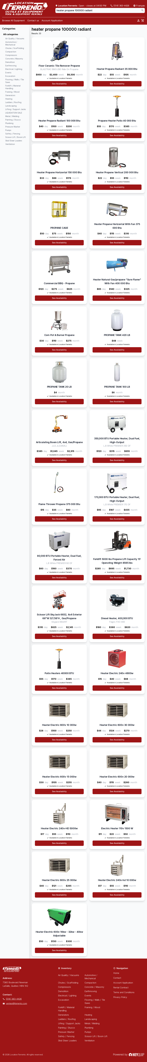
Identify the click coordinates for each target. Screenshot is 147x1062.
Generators (63, 1014)
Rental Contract (120, 987)
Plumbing (89, 1027)
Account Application (52, 20)
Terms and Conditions (123, 992)
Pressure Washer (66, 1032)
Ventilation (90, 1040)
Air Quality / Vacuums (68, 975)
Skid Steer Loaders (67, 1040)
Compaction (90, 982)
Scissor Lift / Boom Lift (96, 1036)
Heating (88, 1014)
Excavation (63, 999)
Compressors (64, 987)
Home (116, 973)
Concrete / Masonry (94, 987)
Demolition (63, 991)
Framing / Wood (92, 1007)
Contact (117, 978)
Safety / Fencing (66, 1036)
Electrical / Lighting (67, 995)
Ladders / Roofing (67, 1019)
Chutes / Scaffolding (68, 982)
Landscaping (91, 1019)
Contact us (33, 20)
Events (88, 995)
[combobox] (100, 10)
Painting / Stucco (66, 1027)
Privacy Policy (120, 997)
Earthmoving (91, 991)
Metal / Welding (92, 1023)
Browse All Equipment (13, 20)
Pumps (88, 1032)
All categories (10, 34)
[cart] (143, 20)
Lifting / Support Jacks (69, 1023)
